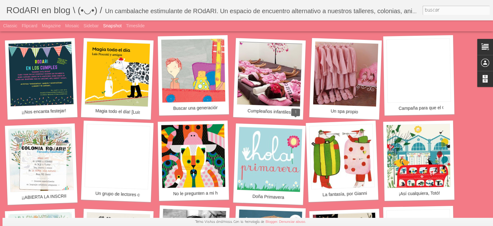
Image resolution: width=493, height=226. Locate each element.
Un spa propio (344, 111)
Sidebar (91, 25)
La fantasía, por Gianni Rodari (351, 193)
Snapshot (112, 25)
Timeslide (135, 25)
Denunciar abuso (292, 221)
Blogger (271, 221)
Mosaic (72, 25)
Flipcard (29, 25)
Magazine (51, 25)
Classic (10, 25)
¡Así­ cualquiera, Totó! (419, 193)
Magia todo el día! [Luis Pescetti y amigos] (136, 112)
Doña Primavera (268, 197)
